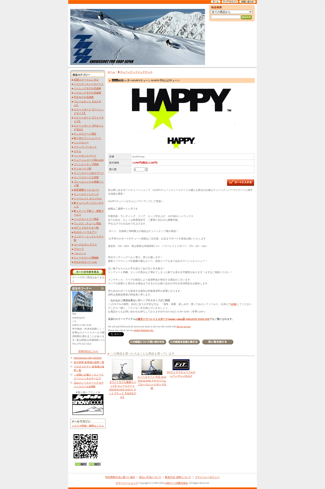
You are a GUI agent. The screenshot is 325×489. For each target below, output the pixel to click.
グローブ (79, 249)
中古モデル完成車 (84, 97)
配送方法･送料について (178, 477)
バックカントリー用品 (86, 219)
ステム (77, 151)
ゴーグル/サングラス (85, 244)
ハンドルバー (81, 142)
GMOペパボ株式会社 (176, 483)
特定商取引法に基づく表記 (120, 477)
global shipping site (144, 330)
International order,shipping (87, 357)
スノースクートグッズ (86, 194)
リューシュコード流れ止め (89, 160)
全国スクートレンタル (86, 79)
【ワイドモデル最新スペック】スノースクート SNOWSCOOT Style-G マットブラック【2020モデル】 (122, 379)
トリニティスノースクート (89, 84)
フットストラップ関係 (86, 164)
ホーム (111, 72)
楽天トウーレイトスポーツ (153, 319)
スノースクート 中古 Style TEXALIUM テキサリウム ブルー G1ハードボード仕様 (151, 374)
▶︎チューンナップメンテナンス (135, 72)
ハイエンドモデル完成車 (87, 92)
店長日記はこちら (88, 351)
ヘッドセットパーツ (85, 155)
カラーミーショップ (127, 483)
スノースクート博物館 (86, 257)
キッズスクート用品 (85, 133)
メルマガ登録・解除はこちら (88, 425)
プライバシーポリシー (207, 477)
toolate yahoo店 (176, 319)
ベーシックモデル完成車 (87, 88)
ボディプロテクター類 (86, 227)
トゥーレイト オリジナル (88, 198)
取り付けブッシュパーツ (87, 138)
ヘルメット (80, 253)
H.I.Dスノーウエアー (85, 232)
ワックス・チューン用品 (87, 223)
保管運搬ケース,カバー (86, 189)
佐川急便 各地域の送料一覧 (89, 362)
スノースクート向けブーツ (89, 173)
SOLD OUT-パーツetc (85, 262)
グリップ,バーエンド (85, 146)
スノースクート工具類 (86, 177)
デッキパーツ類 (82, 168)
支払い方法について (150, 477)
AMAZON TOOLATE (198, 319)
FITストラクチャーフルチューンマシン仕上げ (181, 368)
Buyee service (184, 326)
